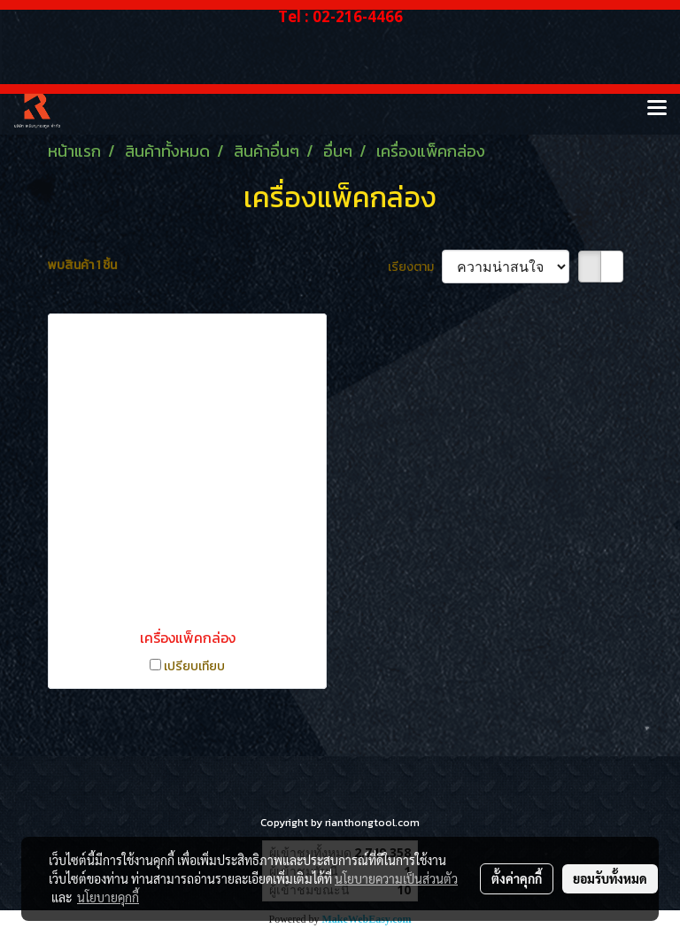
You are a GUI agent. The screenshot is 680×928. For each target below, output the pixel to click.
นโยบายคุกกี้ (108, 897)
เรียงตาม (415, 267)
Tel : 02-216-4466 (340, 16)
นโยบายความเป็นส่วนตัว (396, 878)
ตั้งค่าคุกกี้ (516, 878)
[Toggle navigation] (657, 108)
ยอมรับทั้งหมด (610, 878)
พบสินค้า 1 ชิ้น (82, 265)
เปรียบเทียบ (194, 666)
